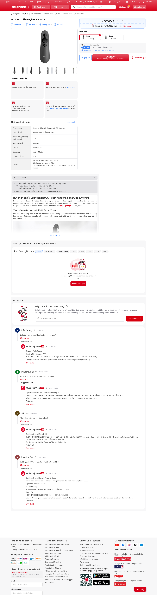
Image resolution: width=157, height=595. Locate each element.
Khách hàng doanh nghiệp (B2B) (92, 544)
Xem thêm (55, 224)
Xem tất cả (72, 111)
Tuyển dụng (84, 562)
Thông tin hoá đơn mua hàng (56, 571)
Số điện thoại (16, 589)
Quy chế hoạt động (87, 550)
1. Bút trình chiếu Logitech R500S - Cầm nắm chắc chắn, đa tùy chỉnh (40, 173)
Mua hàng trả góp (52, 547)
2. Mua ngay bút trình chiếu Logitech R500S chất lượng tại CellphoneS (40, 180)
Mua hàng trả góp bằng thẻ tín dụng (59, 550)
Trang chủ (16, 14)
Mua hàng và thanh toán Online (57, 544)
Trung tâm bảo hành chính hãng (57, 574)
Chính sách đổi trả (52, 556)
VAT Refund (49, 583)
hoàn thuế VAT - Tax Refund (58, 103)
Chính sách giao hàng (53, 553)
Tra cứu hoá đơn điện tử (54, 568)
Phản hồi (24, 327)
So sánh (60, 25)
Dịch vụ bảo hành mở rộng (90, 565)
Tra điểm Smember (52, 559)
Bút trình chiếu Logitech (52, 14)
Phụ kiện (25, 14)
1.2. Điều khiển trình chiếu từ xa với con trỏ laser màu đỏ (37, 177)
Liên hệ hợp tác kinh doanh (90, 559)
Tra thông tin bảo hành (54, 565)
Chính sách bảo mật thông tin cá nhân (94, 553)
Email (13, 581)
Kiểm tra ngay (127, 26)
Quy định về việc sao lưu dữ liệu (57, 577)
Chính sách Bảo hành (87, 556)
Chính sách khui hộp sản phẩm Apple (59, 580)
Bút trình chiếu (36, 14)
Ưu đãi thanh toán (86, 547)
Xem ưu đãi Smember (53, 562)
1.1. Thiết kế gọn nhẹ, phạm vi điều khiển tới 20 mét (35, 175)
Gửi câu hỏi (134, 307)
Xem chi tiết (70, 87)
